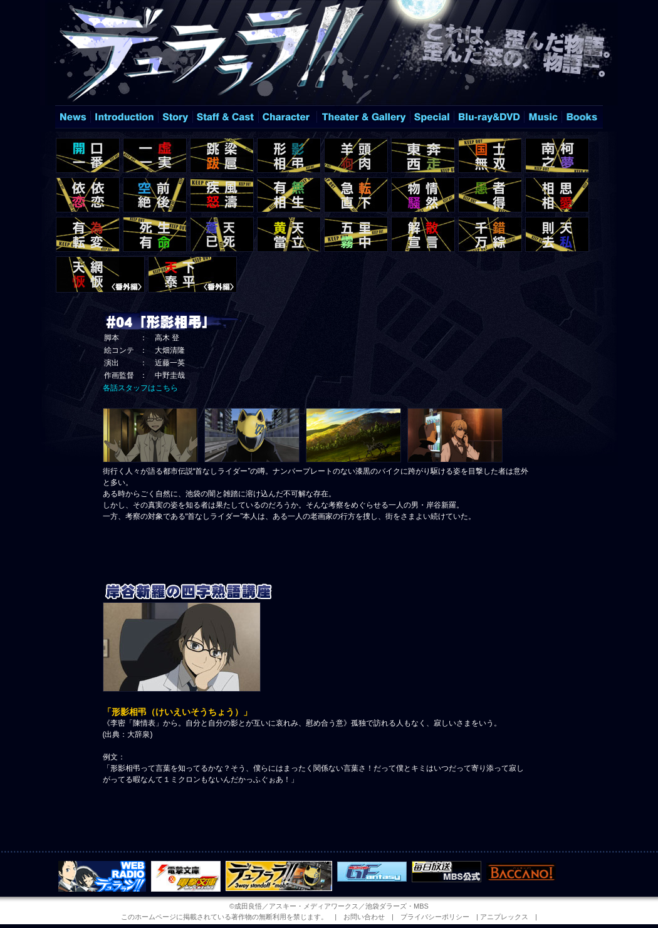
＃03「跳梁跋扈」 (222, 155)
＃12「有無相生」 (289, 195)
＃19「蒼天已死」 (222, 234)
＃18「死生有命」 (154, 234)
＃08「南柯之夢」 (557, 155)
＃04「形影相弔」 (289, 155)
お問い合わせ (364, 916)
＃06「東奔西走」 (423, 155)
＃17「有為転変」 (87, 234)
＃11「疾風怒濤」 (222, 195)
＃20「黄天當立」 (289, 234)
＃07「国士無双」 (490, 155)
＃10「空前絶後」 (154, 195)
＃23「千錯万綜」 (490, 234)
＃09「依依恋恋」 (87, 195)
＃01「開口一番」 (87, 155)
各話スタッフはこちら (140, 387)
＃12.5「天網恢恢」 (100, 274)
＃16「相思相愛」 (557, 195)
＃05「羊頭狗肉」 (356, 155)
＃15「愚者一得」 (490, 195)
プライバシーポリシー (434, 916)
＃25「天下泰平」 (192, 274)
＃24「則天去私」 (557, 234)
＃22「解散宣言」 (423, 234)
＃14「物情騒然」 (423, 195)
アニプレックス (504, 916)
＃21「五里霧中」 (356, 234)
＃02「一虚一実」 (154, 155)
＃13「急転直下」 (356, 195)
